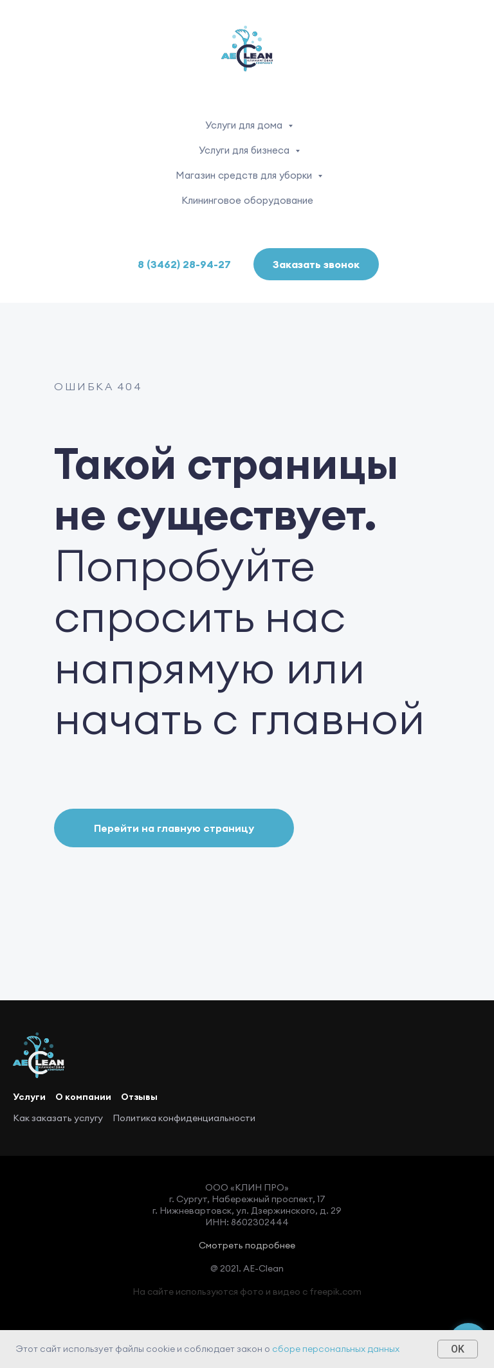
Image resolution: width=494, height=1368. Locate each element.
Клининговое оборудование (247, 200)
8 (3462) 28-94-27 (184, 264)
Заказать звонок (316, 264)
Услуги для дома (245, 125)
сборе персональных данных (335, 1348)
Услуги (29, 1096)
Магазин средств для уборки (245, 175)
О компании (83, 1096)
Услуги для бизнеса (245, 150)
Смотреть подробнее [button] (247, 1245)
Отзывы (139, 1096)
